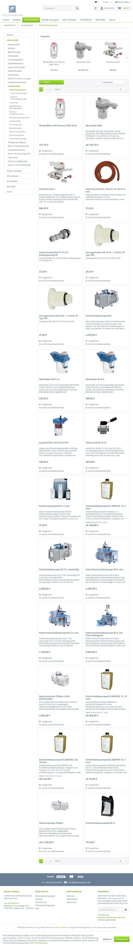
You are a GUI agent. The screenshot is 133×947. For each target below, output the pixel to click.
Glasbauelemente (15, 63)
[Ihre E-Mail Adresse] (110, 909)
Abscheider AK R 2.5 (49, 379)
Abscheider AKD (83, 62)
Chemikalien (13, 56)
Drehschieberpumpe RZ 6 (99, 315)
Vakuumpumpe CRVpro (51, 823)
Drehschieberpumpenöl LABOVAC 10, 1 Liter (106, 761)
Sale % (9, 191)
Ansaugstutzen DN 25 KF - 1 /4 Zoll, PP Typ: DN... (58, 317)
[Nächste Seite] (45, 89)
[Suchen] (77, 8)
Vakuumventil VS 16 (96, 442)
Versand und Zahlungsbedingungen (45, 904)
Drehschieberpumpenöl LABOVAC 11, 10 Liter (106, 697)
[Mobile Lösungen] (50, 19)
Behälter (11, 48)
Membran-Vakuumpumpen (19, 117)
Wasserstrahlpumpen (17, 131)
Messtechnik (13, 75)
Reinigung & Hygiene (17, 142)
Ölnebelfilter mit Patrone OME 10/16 (54, 63)
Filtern (45, 82)
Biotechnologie (14, 52)
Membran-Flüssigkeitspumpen (16, 113)
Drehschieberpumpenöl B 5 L (100, 823)
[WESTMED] (100, 19)
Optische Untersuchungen (19, 78)
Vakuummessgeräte (16, 135)
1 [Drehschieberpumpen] (41, 89)
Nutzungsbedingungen (45, 896)
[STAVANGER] (86, 19)
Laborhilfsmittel (15, 71)
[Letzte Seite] (50, 89)
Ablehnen (107, 939)
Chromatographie (15, 59)
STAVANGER (12, 181)
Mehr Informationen (39, 943)
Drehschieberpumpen (17, 90)
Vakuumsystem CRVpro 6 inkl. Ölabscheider (54, 697)
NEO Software (13, 176)
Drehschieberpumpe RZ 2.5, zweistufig (59, 569)
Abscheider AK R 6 (95, 379)
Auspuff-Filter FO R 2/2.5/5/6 (53, 442)
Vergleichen (45, 151)
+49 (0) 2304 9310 (11, 903)
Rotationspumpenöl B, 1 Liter (54, 506)
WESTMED (11, 186)
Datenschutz (71, 899)
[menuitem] (61, 8)
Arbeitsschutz (14, 44)
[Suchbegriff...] (61, 8)
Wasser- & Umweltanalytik (19, 165)
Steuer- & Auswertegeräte (19, 153)
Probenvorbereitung (17, 82)
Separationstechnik (16, 150)
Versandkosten (62, 927)
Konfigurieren (122, 939)
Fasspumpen (14, 102)
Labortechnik (13, 40)
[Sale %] (112, 19)
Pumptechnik (14, 86)
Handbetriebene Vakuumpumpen (15, 107)
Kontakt (38, 899)
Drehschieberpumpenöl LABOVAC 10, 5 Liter (106, 507)
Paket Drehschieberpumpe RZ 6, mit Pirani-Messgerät (104, 634)
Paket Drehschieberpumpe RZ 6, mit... (105, 569)
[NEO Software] (69, 19)
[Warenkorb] (124, 8)
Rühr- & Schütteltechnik (18, 146)
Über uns (70, 896)
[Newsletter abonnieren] (126, 909)
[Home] (6, 19)
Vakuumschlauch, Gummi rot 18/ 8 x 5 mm (105, 190)
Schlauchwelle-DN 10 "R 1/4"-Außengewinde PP (54, 253)
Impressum (71, 902)
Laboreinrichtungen (16, 67)
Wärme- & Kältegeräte (17, 161)
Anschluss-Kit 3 (113, 62)
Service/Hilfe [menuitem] (122, 2)
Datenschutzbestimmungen (110, 917)
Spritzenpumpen (15, 128)
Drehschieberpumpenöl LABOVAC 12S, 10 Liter (58, 761)
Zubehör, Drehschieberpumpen (19, 98)
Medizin (10, 35)
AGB (37, 908)
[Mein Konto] (107, 8)
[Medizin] (16, 19)
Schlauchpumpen (15, 124)
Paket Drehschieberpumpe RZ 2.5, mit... (59, 633)
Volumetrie (13, 157)
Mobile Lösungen (14, 171)
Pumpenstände (15, 121)
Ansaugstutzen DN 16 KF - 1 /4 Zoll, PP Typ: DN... (105, 253)
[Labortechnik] (31, 19)
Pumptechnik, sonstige (17, 139)
